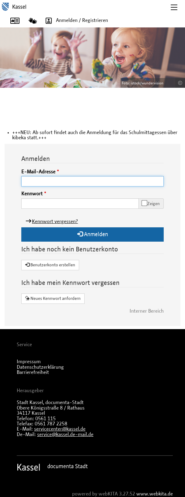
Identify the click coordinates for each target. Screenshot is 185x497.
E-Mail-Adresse (38, 171)
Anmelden (92, 234)
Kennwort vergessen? (55, 221)
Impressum (29, 361)
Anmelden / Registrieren (74, 20)
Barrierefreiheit (33, 372)
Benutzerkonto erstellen (50, 264)
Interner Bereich (147, 311)
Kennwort (32, 193)
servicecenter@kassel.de (60, 429)
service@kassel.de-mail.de (65, 434)
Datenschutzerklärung (40, 367)
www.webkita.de (154, 494)
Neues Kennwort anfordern (53, 298)
